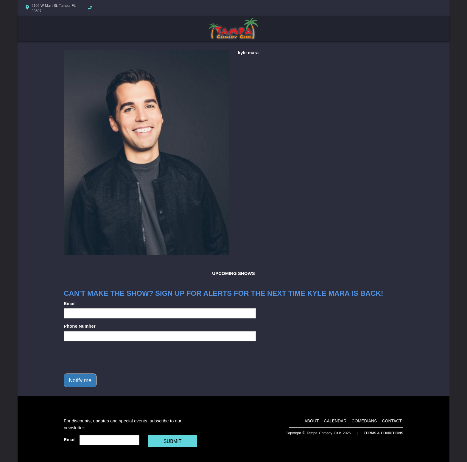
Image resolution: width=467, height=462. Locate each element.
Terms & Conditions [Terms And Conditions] (383, 433)
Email (70, 303)
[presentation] (109, 357)
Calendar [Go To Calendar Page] (335, 421)
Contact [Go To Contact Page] (392, 421)
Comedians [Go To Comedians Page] (364, 421)
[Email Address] (109, 440)
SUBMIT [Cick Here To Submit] (172, 441)
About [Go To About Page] (311, 421)
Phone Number (80, 326)
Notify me (80, 380)
